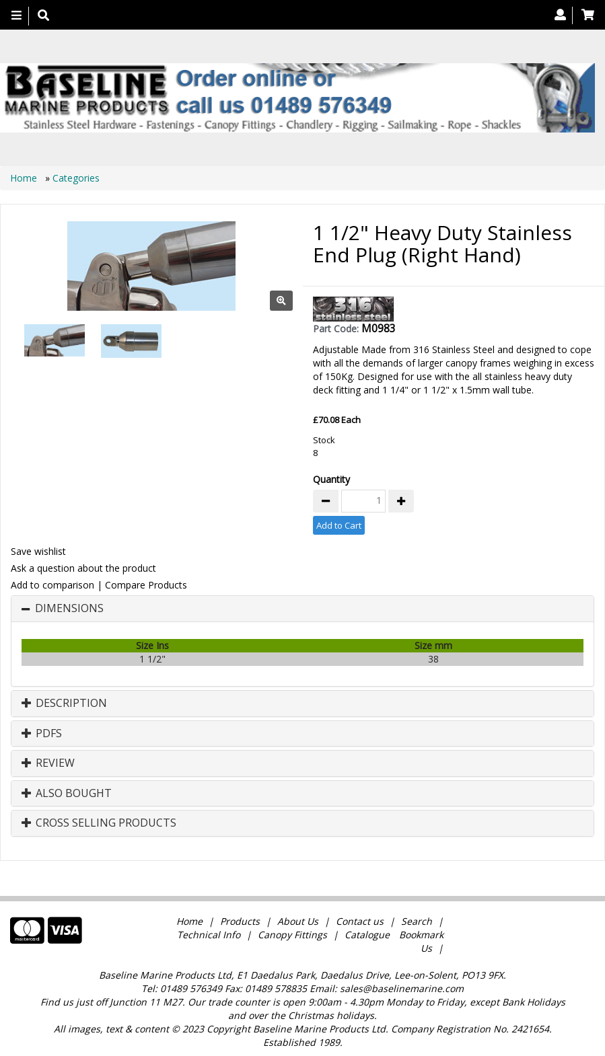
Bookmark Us (421, 941)
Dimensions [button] (69, 609)
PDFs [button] (42, 734)
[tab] (302, 608)
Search (418, 921)
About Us (297, 921)
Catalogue (367, 934)
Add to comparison (52, 584)
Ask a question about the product (83, 568)
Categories (76, 178)
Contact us (360, 921)
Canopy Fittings (292, 934)
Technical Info (208, 934)
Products (240, 921)
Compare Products (146, 584)
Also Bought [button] (67, 794)
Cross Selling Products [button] (99, 823)
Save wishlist (38, 551)
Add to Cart (338, 525)
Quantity (331, 479)
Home (25, 178)
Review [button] (48, 763)
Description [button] (64, 703)
